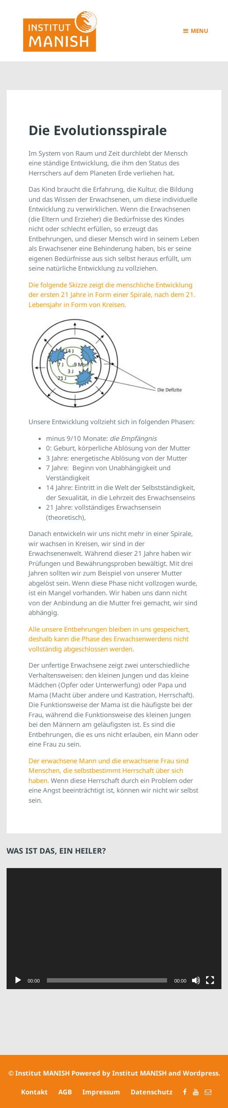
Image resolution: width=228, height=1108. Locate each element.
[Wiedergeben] (18, 980)
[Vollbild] (210, 980)
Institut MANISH (42, 1073)
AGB (65, 1091)
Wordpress (200, 1073)
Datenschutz (151, 1091)
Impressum (101, 1091)
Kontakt (34, 1091)
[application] (114, 928)
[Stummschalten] (196, 980)
